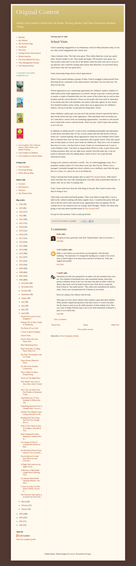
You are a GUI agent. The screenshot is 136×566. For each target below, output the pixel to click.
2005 (21, 514)
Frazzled (22, 184)
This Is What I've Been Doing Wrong (29, 373)
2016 (21, 242)
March (24, 502)
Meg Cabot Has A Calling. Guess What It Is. (31, 350)
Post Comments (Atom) (70, 336)
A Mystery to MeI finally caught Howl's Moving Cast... (30, 472)
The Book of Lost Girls (29, 328)
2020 (21, 227)
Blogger (88, 554)
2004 (21, 518)
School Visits (26, 336)
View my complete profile (26, 539)
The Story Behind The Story (29, 60)
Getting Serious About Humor (30, 53)
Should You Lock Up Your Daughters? (31, 317)
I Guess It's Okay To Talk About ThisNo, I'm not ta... (30, 489)
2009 (21, 268)
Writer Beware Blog (26, 173)
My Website (23, 40)
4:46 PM (60, 314)
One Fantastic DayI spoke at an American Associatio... (31, 496)
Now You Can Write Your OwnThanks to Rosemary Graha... (31, 392)
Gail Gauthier (62, 250)
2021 (21, 223)
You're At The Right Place (30, 378)
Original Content (37, 11)
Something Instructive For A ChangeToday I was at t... (31, 407)
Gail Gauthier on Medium (28, 153)
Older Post (115, 325)
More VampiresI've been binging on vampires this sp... (31, 436)
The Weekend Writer (26, 66)
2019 (21, 231)
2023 (21, 216)
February (24, 505)
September (25, 294)
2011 (21, 261)
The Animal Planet (98, 177)
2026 (21, 204)
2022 (21, 219)
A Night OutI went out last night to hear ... (31, 465)
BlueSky (22, 37)
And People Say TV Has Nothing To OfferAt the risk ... (30, 400)
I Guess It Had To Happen (30, 332)
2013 (21, 253)
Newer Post (55, 325)
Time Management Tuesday (29, 63)
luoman (72, 554)
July (23, 302)
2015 (21, 246)
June (23, 306)
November (25, 287)
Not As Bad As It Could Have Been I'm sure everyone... (30, 458)
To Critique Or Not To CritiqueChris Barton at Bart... (30, 444)
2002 (21, 525)
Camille (60, 273)
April (23, 313)
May (23, 310)
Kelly (59, 234)
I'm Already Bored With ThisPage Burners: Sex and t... (30, 480)
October (24, 291)
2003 (21, 521)
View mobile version (85, 329)
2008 (21, 272)
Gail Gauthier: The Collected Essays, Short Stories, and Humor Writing (29, 147)
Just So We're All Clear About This (29, 340)
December (25, 283)
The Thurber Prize (25, 193)
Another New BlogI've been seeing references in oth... (31, 413)
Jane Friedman (24, 167)
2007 (21, 276)
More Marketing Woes (29, 345)
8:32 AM (60, 265)
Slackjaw (22, 190)
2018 (21, 235)
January (24, 509)
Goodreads (23, 47)
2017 (21, 238)
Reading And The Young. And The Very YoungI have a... (30, 420)
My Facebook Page (26, 44)
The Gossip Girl (91, 208)
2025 (21, 208)
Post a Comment (60, 319)
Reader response (25, 56)
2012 (21, 257)
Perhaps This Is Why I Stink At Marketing (31, 323)
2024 (21, 212)
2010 (21, 265)
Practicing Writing (25, 170)
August (24, 298)
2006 (21, 280)
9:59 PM (60, 241)
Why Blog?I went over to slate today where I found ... (31, 384)
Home (85, 325)
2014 (21, 250)
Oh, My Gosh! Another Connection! (29, 367)
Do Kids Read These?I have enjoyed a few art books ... (31, 451)
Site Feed (22, 50)
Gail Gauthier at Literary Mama (30, 156)
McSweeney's (24, 187)
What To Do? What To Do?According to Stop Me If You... (31, 428)
